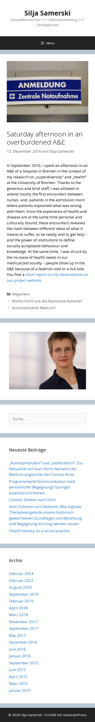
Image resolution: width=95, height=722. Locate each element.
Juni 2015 (17, 669)
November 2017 (23, 621)
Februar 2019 (21, 601)
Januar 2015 (20, 690)
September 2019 (23, 594)
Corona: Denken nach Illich (32, 499)
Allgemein (21, 294)
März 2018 (18, 614)
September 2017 (23, 628)
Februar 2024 (21, 573)
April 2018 (18, 608)
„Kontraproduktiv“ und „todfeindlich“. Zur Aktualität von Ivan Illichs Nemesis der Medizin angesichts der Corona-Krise (46, 468)
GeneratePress (75, 715)
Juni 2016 (17, 649)
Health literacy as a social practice (39, 530)
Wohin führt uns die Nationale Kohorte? (47, 301)
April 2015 (18, 676)
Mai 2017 (17, 635)
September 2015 (23, 662)
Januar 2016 (20, 655)
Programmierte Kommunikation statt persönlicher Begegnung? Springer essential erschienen (42, 487)
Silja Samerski (48, 13)
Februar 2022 (21, 580)
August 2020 (20, 587)
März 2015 (18, 683)
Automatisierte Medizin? (34, 307)
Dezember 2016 (23, 642)
